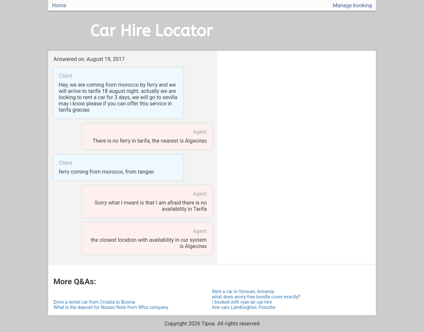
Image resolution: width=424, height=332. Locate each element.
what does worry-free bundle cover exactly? (256, 296)
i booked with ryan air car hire (242, 302)
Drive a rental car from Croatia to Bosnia (94, 302)
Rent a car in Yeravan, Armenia (243, 291)
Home (59, 5)
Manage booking (352, 5)
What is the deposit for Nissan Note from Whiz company (110, 307)
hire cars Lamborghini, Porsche (243, 307)
